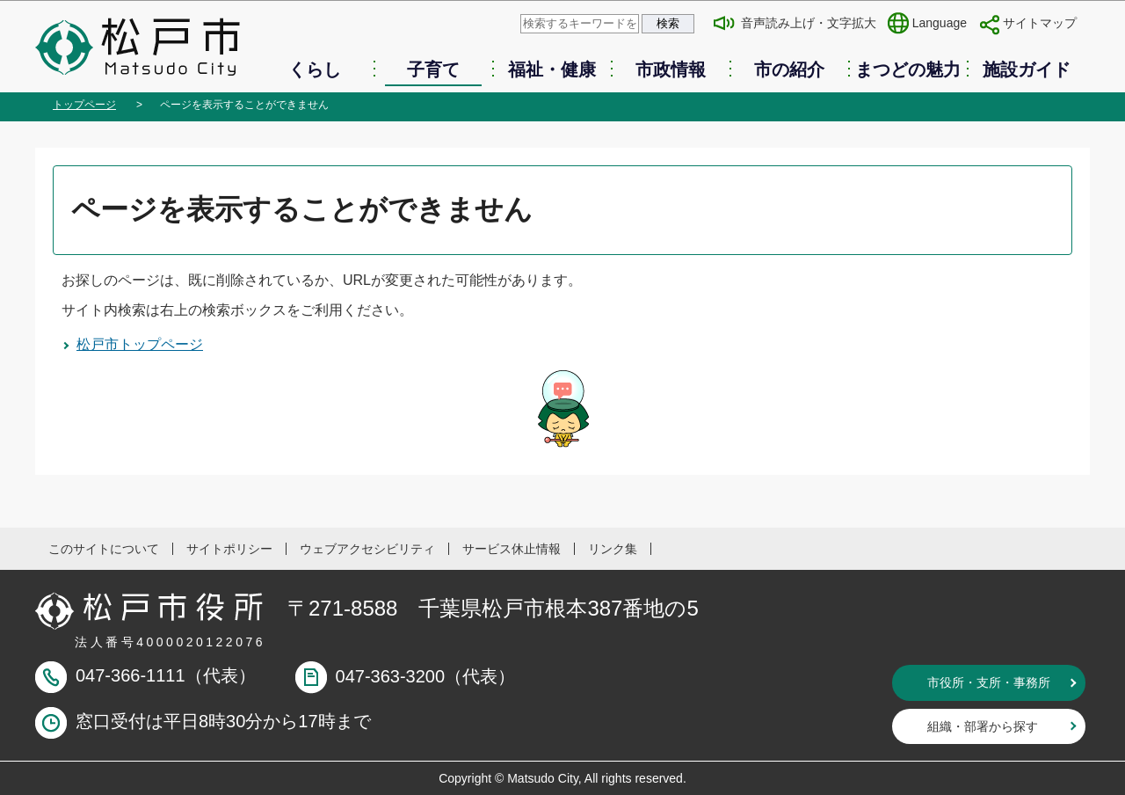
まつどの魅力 (908, 69)
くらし (314, 69)
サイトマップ (1040, 23)
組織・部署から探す (982, 726)
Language (939, 23)
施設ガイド (1027, 69)
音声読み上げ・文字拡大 (808, 23)
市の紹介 (789, 69)
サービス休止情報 (511, 549)
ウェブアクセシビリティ (367, 549)
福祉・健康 (552, 69)
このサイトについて (103, 549)
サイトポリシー (229, 549)
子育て (433, 69)
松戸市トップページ (139, 344)
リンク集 (612, 549)
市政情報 (670, 69)
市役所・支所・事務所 (988, 682)
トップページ (84, 104)
